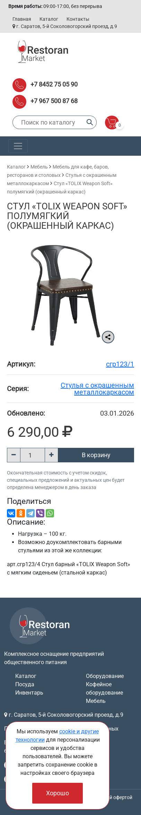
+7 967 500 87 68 (54, 101)
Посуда (24, 684)
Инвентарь (29, 692)
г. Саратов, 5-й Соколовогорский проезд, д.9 (64, 26)
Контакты (78, 19)
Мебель (39, 167)
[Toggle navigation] (18, 146)
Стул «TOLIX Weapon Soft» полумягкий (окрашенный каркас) (67, 216)
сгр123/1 (120, 364)
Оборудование (105, 676)
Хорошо (57, 793)
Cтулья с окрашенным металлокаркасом (97, 388)
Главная (21, 19)
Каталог (48, 19)
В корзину (96, 455)
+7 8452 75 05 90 (54, 84)
